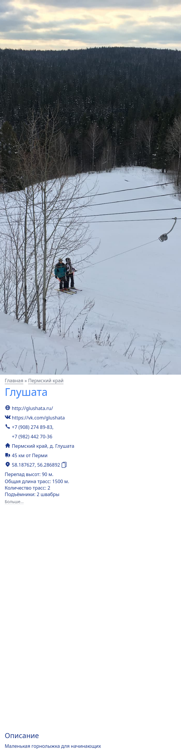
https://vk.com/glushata (38, 417)
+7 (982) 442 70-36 (32, 436)
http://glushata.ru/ (32, 408)
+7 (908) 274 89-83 (32, 427)
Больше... (14, 501)
